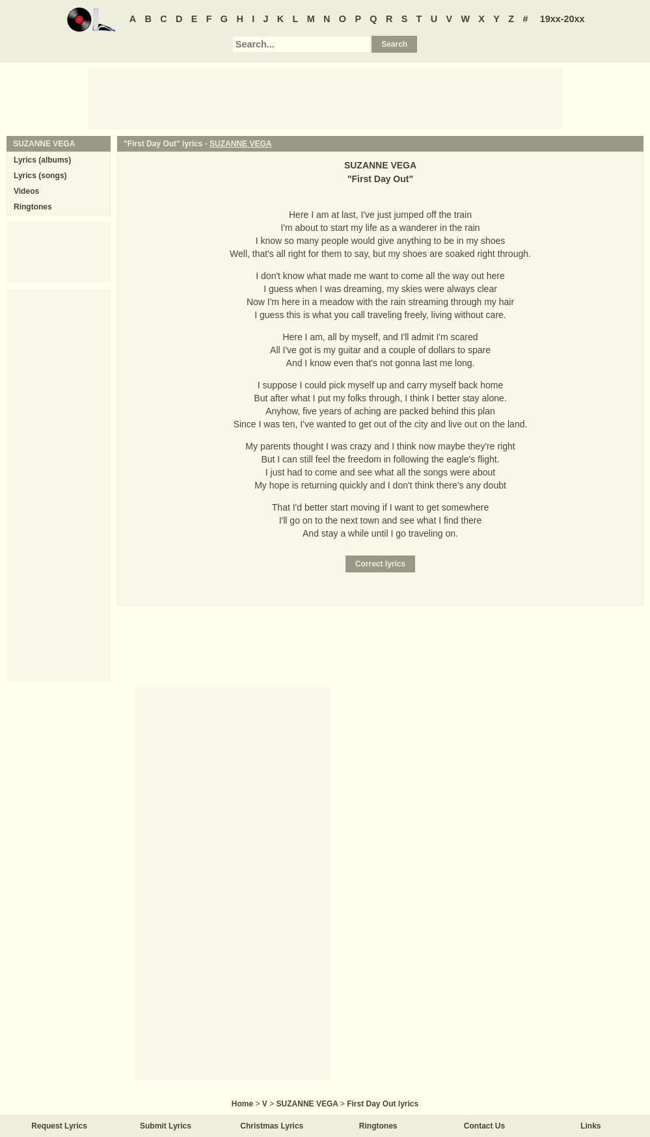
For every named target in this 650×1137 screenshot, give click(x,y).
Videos (26, 191)
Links (590, 1125)
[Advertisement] (325, 98)
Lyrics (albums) (42, 160)
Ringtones (33, 206)
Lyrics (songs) (40, 175)
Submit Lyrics (165, 1125)
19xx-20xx (562, 19)
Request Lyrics (59, 1125)
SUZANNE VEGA (240, 143)
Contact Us (484, 1125)
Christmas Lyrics (271, 1125)
